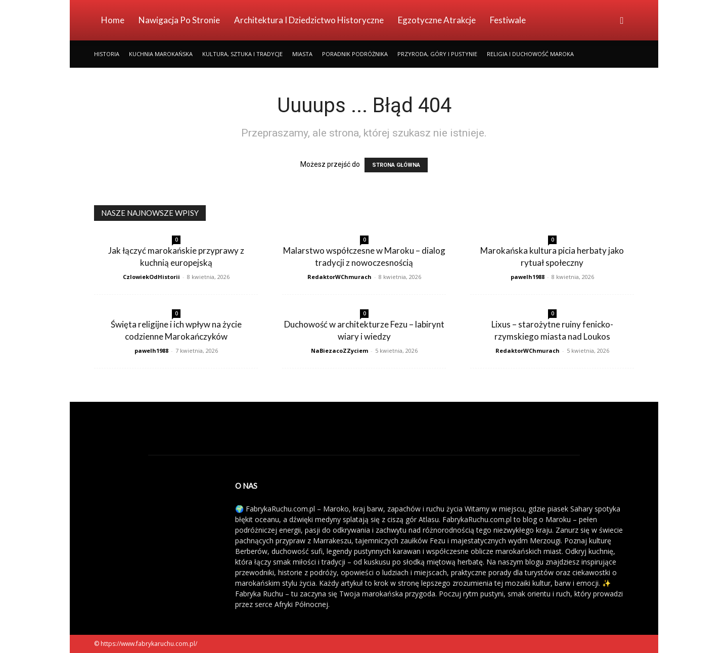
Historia (106, 54)
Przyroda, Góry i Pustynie (437, 54)
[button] (622, 21)
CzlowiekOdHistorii (151, 277)
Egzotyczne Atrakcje (437, 20)
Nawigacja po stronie (179, 20)
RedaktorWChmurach (339, 277)
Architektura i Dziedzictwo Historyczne (309, 20)
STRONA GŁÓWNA (396, 165)
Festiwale (508, 20)
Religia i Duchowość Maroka (530, 54)
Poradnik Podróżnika (355, 54)
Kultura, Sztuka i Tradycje (242, 54)
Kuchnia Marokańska (161, 54)
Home (112, 20)
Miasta (302, 54)
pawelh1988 (527, 277)
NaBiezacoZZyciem (339, 350)
